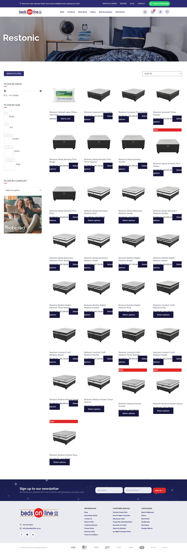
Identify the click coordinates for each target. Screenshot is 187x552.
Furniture (71, 12)
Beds (62, 12)
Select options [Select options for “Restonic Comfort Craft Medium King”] (163, 315)
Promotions (120, 12)
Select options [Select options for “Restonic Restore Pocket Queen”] (163, 411)
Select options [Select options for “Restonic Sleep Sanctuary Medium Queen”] (128, 220)
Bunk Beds (82, 12)
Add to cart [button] (65, 119)
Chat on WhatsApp (159, 3)
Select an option (12, 190)
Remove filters (13, 74)
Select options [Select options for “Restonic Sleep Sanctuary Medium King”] (94, 220)
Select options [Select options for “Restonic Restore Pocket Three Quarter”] (94, 409)
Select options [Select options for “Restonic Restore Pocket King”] (59, 462)
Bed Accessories (105, 12)
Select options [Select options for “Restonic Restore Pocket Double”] (128, 413)
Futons (93, 12)
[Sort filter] (162, 73)
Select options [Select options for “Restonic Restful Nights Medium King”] (128, 315)
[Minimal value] (23, 91)
